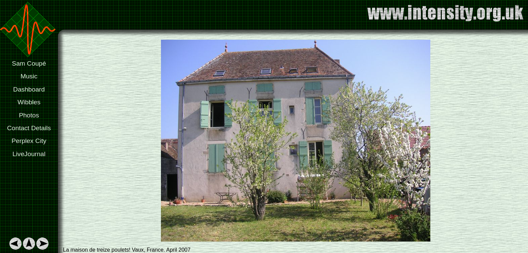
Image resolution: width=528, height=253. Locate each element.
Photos (29, 115)
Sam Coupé (29, 63)
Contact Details (29, 128)
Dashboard (29, 89)
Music (29, 76)
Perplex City (28, 140)
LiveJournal (28, 153)
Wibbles (29, 102)
